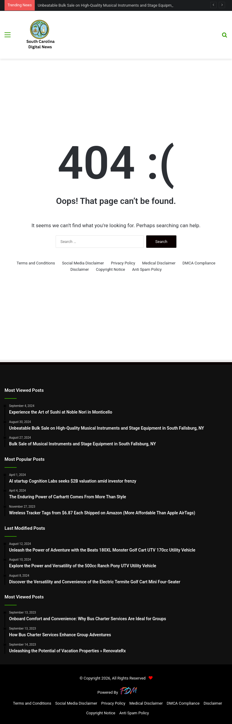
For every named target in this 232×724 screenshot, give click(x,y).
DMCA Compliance (198, 263)
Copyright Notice (110, 269)
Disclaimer (79, 269)
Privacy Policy (123, 263)
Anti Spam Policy (147, 269)
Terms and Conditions (36, 263)
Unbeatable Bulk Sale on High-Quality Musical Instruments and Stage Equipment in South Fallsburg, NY (127, 5)
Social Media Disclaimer (83, 263)
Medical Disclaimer (159, 263)
